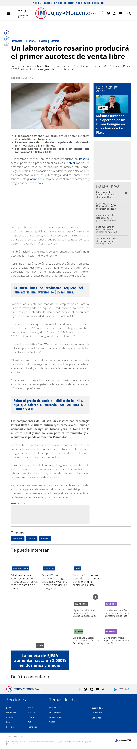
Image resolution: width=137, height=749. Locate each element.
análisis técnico (81, 604)
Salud (87, 3)
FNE (102, 3)
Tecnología (32, 727)
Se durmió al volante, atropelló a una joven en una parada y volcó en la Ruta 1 (106, 242)
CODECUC (40, 645)
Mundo (79, 3)
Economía (47, 3)
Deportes (58, 3)
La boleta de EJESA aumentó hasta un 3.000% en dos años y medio (40, 660)
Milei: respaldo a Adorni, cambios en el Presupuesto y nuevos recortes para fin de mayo (24, 581)
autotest (69, 163)
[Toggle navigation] (8, 13)
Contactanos (98, 717)
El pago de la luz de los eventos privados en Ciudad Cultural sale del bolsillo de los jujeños (85, 614)
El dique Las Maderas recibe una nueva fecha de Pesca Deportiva (86, 640)
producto (33, 179)
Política (37, 3)
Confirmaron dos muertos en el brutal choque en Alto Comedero (105, 196)
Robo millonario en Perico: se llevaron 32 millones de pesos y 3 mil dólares (106, 230)
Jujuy (8, 707)
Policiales (69, 3)
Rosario (84, 159)
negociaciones (49, 568)
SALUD (52, 722)
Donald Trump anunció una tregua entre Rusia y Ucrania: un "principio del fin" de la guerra (55, 581)
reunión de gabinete (20, 568)
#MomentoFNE (111, 604)
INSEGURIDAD (55, 717)
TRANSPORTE (55, 712)
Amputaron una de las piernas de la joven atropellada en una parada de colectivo (106, 220)
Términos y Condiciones (14, 736)
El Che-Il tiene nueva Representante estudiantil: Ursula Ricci (117, 640)
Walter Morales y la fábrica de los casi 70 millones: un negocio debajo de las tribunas (106, 208)
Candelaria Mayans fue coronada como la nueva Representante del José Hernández (116, 614)
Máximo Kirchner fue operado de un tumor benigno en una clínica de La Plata (110, 124)
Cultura (95, 3)
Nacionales (11, 712)
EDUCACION (54, 707)
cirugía (78, 568)
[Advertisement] (50, 514)
